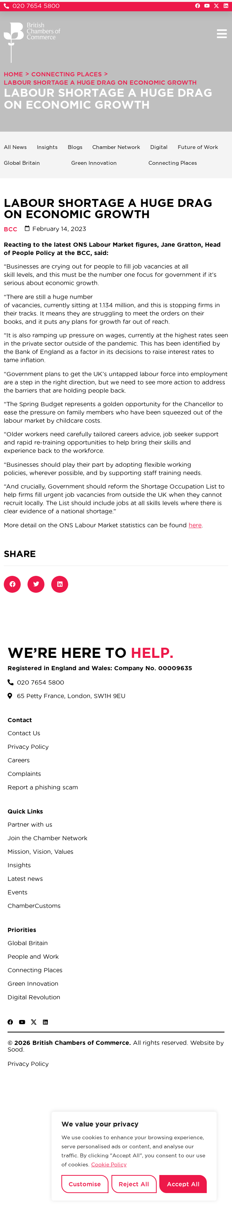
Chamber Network (116, 147)
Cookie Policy (109, 1164)
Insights (47, 147)
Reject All (134, 1184)
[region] (134, 1156)
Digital (159, 147)
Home (13, 74)
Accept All (183, 1184)
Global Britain (22, 163)
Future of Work (198, 147)
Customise (85, 1184)
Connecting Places (66, 74)
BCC (10, 229)
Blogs (75, 147)
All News (15, 147)
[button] (221, 33)
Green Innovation (94, 163)
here (195, 525)
